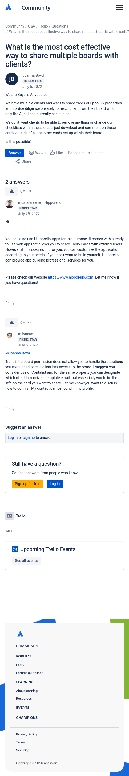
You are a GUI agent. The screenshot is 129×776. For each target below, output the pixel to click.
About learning (27, 691)
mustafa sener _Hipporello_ (40, 202)
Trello (43, 26)
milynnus (25, 334)
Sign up (29, 437)
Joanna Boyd (33, 75)
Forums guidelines (29, 673)
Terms (21, 742)
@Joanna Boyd (17, 353)
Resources (24, 698)
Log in (13, 437)
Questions (59, 26)
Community (36, 7)
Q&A (31, 26)
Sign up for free (27, 484)
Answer (15, 152)
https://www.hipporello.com (71, 277)
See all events (26, 561)
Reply (9, 303)
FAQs (20, 665)
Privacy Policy (27, 734)
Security (22, 750)
